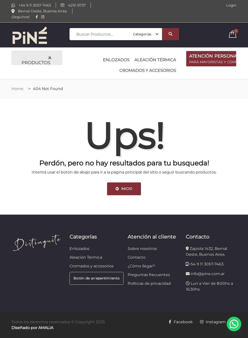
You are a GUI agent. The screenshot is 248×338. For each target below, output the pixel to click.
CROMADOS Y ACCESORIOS (147, 70)
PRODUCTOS (36, 60)
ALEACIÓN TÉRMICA (155, 59)
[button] (234, 324)
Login (231, 5)
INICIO (124, 189)
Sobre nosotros (142, 248)
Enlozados (79, 248)
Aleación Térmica (86, 257)
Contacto (137, 257)
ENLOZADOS (116, 59)
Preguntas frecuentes (149, 274)
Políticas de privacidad (149, 283)
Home (17, 88)
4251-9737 (73, 5)
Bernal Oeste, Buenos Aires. (39, 11)
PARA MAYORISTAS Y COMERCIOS (213, 58)
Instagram (213, 322)
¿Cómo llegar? (141, 266)
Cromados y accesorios (92, 266)
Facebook (181, 322)
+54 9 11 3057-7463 (31, 5)
